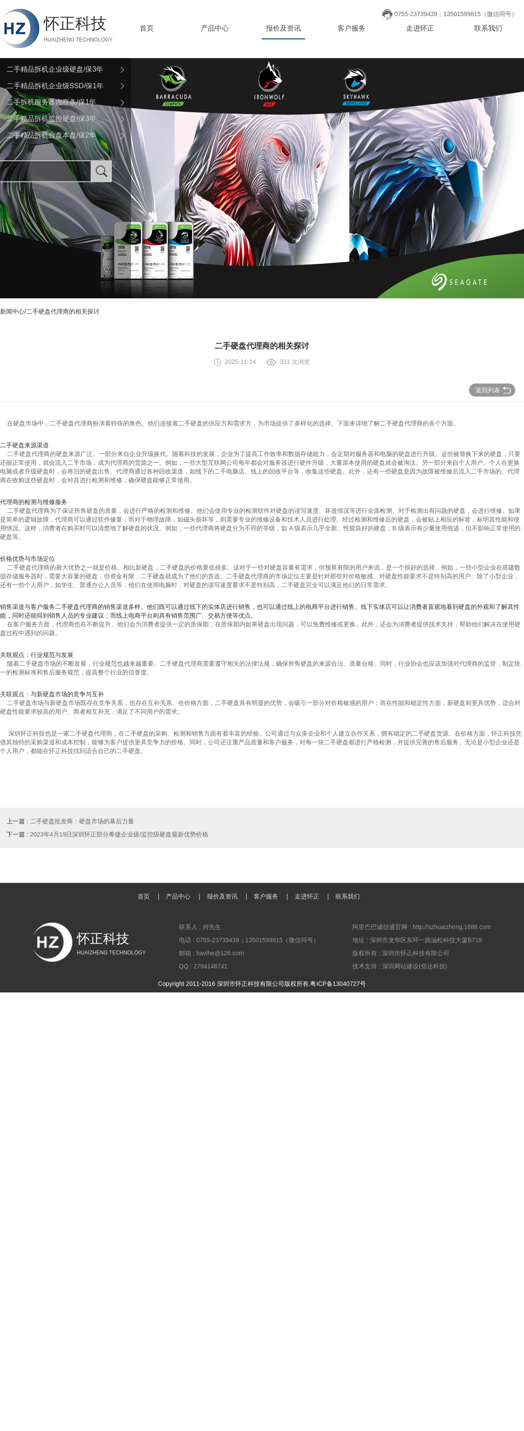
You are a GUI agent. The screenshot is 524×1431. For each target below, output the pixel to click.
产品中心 (215, 28)
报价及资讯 (283, 28)
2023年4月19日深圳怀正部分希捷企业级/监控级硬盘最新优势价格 (119, 834)
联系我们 (488, 28)
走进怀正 (420, 28)
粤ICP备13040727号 (338, 983)
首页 (147, 28)
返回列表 (493, 390)
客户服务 (351, 28)
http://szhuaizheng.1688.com (452, 926)
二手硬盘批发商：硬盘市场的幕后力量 (82, 821)
